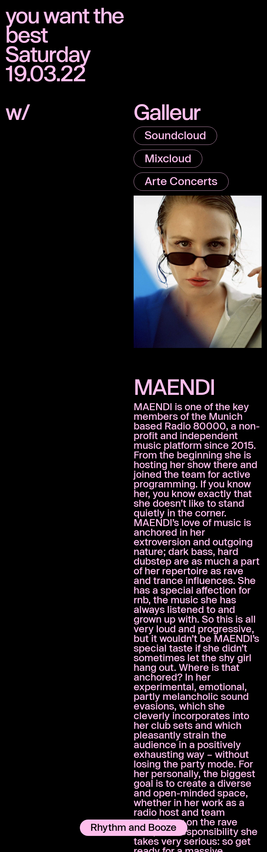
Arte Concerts (181, 180)
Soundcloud (175, 134)
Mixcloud (168, 158)
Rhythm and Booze (133, 827)
